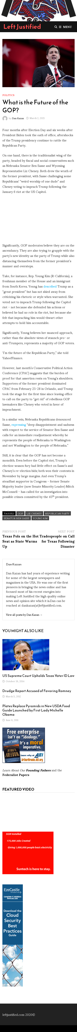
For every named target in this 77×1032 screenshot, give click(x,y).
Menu (65, 27)
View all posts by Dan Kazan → (24, 614)
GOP (20, 513)
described (50, 286)
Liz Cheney (34, 513)
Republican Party (57, 513)
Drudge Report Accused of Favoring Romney (36, 690)
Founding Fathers (38, 769)
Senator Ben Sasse (16, 518)
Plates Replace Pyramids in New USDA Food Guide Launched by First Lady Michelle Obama (36, 710)
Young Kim (40, 518)
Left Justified (22, 26)
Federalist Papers (15, 774)
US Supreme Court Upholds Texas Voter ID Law (38, 675)
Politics (8, 94)
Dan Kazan (18, 117)
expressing (18, 424)
